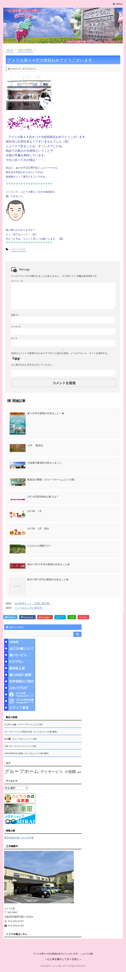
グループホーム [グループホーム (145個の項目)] (22, 771)
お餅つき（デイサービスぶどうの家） (21, 746)
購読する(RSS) (15, 627)
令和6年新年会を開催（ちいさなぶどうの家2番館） (27, 753)
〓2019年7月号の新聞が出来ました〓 (48, 579)
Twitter (10, 617)
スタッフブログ (18, 249)
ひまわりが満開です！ (39, 545)
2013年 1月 (34, 511)
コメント (17, 280)
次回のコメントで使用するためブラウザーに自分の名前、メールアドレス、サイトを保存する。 (60, 353)
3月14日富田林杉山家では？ (43, 496)
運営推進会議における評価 (19, 837)
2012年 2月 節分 (38, 528)
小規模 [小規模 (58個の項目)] (70, 771)
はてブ (60, 617)
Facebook (27, 617)
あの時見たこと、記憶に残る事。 (33, 603)
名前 (14, 314)
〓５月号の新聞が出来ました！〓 (45, 413)
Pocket (83, 617)
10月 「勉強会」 (36, 445)
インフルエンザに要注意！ (29, 607)
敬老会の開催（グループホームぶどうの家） (51, 479)
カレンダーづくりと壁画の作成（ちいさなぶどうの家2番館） (31, 731)
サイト (14, 338)
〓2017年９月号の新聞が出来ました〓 (48, 564)
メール (16, 326)
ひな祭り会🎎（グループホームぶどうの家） (24, 724)
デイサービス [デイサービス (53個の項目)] (51, 771)
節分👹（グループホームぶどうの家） (21, 738)
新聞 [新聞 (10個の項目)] (79, 772)
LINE (71, 617)
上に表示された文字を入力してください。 (32, 364)
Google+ (45, 617)
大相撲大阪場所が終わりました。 (45, 462)
